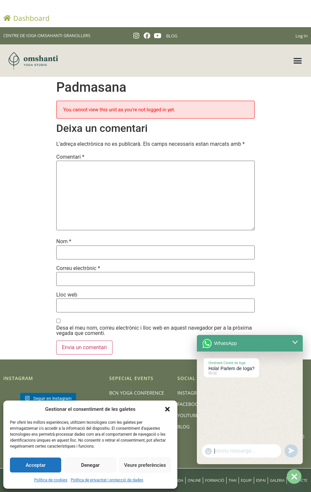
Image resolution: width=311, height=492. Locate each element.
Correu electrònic (78, 268)
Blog (183, 426)
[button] (167, 409)
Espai (261, 480)
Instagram (190, 393)
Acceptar (35, 465)
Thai (233, 480)
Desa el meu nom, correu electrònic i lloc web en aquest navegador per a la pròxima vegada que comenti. (154, 330)
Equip (246, 480)
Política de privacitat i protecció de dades (107, 480)
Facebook (189, 404)
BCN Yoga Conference (136, 393)
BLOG (171, 36)
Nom (63, 241)
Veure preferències (145, 465)
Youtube (188, 415)
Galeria (277, 480)
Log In (301, 36)
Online (194, 480)
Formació (214, 480)
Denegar (90, 465)
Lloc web (66, 295)
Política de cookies (50, 480)
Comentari (70, 157)
